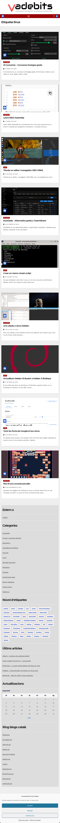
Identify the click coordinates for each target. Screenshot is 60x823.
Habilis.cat (6, 759)
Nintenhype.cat (7, 774)
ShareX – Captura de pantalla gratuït (15, 656)
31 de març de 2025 (11, 174)
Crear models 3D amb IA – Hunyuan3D (16, 661)
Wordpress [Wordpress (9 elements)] (45, 636)
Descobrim (6, 62)
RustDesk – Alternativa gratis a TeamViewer (24, 220)
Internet (5, 553)
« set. (29, 718)
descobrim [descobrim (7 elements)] (6, 612)
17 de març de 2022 (11, 382)
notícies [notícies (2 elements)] (29, 624)
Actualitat (6, 533)
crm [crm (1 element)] (27, 608)
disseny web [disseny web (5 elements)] (43, 612)
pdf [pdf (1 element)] (44, 624)
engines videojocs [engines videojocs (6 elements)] (8, 620)
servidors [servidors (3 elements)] (38, 632)
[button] (54, 16)
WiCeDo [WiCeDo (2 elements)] (29, 636)
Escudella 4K (7, 740)
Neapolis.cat (6, 769)
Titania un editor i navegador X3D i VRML (23, 170)
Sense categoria (8, 582)
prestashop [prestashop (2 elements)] (7, 628)
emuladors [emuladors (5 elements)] (50, 616)
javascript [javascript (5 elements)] (49, 620)
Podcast (5, 572)
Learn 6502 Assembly (13, 117)
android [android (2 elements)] (6, 608)
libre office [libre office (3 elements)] (14, 624)
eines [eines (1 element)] (24, 616)
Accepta (30, 805)
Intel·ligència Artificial (10, 548)
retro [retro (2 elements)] (22, 632)
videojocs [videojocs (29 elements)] (14, 636)
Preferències (30, 816)
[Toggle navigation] (29, 16)
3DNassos (6, 735)
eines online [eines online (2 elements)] (32, 616)
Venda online (7, 587)
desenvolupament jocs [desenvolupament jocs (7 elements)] (19, 612)
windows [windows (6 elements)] (36, 636)
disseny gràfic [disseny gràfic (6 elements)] (32, 612)
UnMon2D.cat (7, 784)
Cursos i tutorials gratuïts (11, 538)
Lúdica (4, 764)
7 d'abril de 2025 (10, 121)
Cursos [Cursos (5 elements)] (34, 608)
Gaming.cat (6, 744)
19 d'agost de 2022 (11, 277)
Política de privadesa (35, 820)
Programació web (8, 577)
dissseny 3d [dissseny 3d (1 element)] (7, 616)
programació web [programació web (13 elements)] (43, 628)
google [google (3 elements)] (18, 620)
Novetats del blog (8, 562)
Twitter (5, 517)
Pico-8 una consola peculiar (16, 483)
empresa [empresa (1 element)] (41, 616)
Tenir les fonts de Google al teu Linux (21, 431)
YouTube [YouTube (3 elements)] (6, 640)
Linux (5, 167)
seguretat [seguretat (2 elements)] (30, 632)
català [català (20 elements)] (13, 608)
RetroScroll (6, 779)
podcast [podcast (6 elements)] (50, 624)
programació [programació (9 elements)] (16, 628)
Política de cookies (23, 820)
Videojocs (6, 114)
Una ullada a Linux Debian (16, 326)
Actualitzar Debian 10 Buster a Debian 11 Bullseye (27, 378)
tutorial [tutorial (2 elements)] (47, 632)
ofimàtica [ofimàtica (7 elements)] (37, 624)
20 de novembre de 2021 (13, 487)
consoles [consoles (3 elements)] (20, 608)
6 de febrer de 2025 (12, 224)
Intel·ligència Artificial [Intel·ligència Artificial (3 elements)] (30, 620)
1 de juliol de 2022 (11, 329)
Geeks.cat (6, 749)
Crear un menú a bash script (17, 273)
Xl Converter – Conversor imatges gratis (22, 65)
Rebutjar (30, 810)
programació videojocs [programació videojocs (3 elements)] (29, 628)
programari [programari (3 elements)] (7, 632)
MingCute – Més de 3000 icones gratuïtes (17, 675)
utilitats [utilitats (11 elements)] (6, 636)
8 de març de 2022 (11, 434)
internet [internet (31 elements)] (41, 620)
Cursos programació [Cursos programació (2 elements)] (44, 608)
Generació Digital (8, 754)
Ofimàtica (6, 567)
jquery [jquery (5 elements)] (5, 624)
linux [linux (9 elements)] (22, 624)
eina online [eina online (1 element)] (16, 616)
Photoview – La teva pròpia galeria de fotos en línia (21, 666)
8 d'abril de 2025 (11, 68)
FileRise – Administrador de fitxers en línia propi (20, 671)
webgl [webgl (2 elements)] (21, 636)
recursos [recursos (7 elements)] (15, 632)
